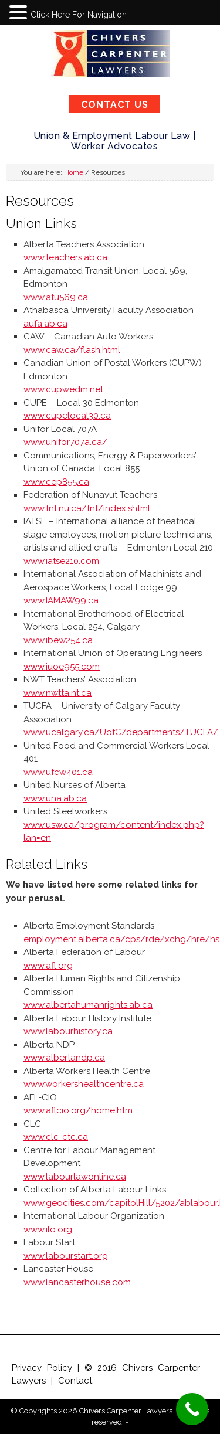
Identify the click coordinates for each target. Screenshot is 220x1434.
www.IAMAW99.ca (61, 600)
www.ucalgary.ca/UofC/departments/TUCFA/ (120, 732)
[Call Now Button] (192, 1409)
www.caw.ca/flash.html (71, 350)
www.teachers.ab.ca (65, 257)
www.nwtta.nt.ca (57, 693)
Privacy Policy (42, 1367)
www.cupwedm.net (63, 389)
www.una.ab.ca (55, 798)
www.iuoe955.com (61, 666)
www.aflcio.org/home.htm (78, 1110)
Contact (75, 1380)
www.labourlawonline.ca (74, 1176)
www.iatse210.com (61, 561)
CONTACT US (114, 104)
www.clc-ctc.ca (55, 1136)
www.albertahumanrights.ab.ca (88, 1005)
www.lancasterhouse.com (77, 1282)
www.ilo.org (47, 1229)
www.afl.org (48, 965)
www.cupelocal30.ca (67, 415)
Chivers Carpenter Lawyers (110, 53)
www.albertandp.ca (64, 1057)
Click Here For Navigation (79, 14)
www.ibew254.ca (58, 640)
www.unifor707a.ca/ (65, 442)
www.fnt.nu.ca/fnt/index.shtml (86, 508)
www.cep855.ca (56, 482)
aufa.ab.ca (45, 323)
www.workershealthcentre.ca (83, 1084)
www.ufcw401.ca (58, 772)
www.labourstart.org (65, 1255)
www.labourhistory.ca (68, 1031)
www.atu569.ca (55, 297)
